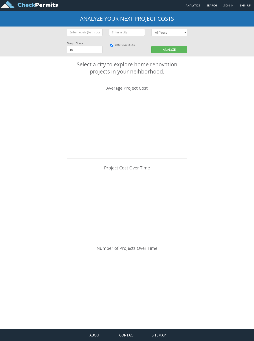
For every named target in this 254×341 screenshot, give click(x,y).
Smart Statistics (122, 45)
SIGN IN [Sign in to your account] (228, 5)
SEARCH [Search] (211, 5)
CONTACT (127, 335)
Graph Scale (75, 43)
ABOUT (95, 335)
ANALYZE (169, 49)
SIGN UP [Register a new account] (245, 5)
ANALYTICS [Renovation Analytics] (193, 5)
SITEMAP (159, 335)
